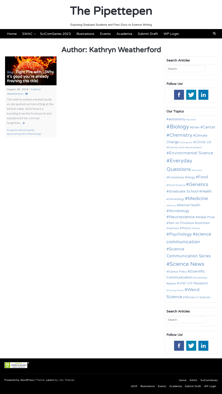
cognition (13, 130)
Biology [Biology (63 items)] (179, 126)
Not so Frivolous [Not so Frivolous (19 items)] (181, 223)
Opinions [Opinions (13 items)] (173, 228)
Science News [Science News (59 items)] (187, 264)
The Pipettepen (111, 11)
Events (105, 34)
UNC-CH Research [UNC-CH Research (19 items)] (193, 283)
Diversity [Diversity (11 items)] (173, 147)
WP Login (171, 34)
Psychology (35, 134)
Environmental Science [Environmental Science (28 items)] (191, 153)
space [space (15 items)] (172, 283)
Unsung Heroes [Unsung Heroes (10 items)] (176, 290)
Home (12, 34)
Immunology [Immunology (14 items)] (176, 199)
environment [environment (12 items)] (194, 147)
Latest (50, 380)
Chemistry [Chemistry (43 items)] (180, 135)
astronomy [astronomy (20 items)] (176, 119)
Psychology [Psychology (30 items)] (180, 234)
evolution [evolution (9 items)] (197, 170)
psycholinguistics (17, 134)
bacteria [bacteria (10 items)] (191, 119)
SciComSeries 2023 (55, 34)
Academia (124, 34)
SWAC (27, 34)
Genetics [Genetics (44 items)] (198, 184)
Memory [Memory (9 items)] (172, 205)
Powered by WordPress (19, 380)
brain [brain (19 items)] (196, 127)
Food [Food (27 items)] (203, 177)
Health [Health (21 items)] (206, 191)
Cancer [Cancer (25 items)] (209, 127)
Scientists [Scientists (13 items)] (201, 277)
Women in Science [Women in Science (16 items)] (197, 297)
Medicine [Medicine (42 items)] (198, 198)
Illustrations (85, 34)
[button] (214, 33)
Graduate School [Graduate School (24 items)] (183, 191)
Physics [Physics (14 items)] (186, 228)
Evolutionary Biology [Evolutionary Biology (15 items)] (181, 177)
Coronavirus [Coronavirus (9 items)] (186, 142)
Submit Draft (148, 34)
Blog (10, 72)
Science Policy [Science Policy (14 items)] (177, 271)
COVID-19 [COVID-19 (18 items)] (203, 142)
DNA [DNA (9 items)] (182, 147)
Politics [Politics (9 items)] (196, 228)
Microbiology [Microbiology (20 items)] (178, 211)
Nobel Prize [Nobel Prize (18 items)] (206, 217)
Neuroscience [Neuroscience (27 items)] (182, 217)
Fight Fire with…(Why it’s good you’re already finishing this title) (30, 76)
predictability (27, 130)
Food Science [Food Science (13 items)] (176, 185)
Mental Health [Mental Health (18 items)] (189, 205)
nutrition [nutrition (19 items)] (203, 223)
